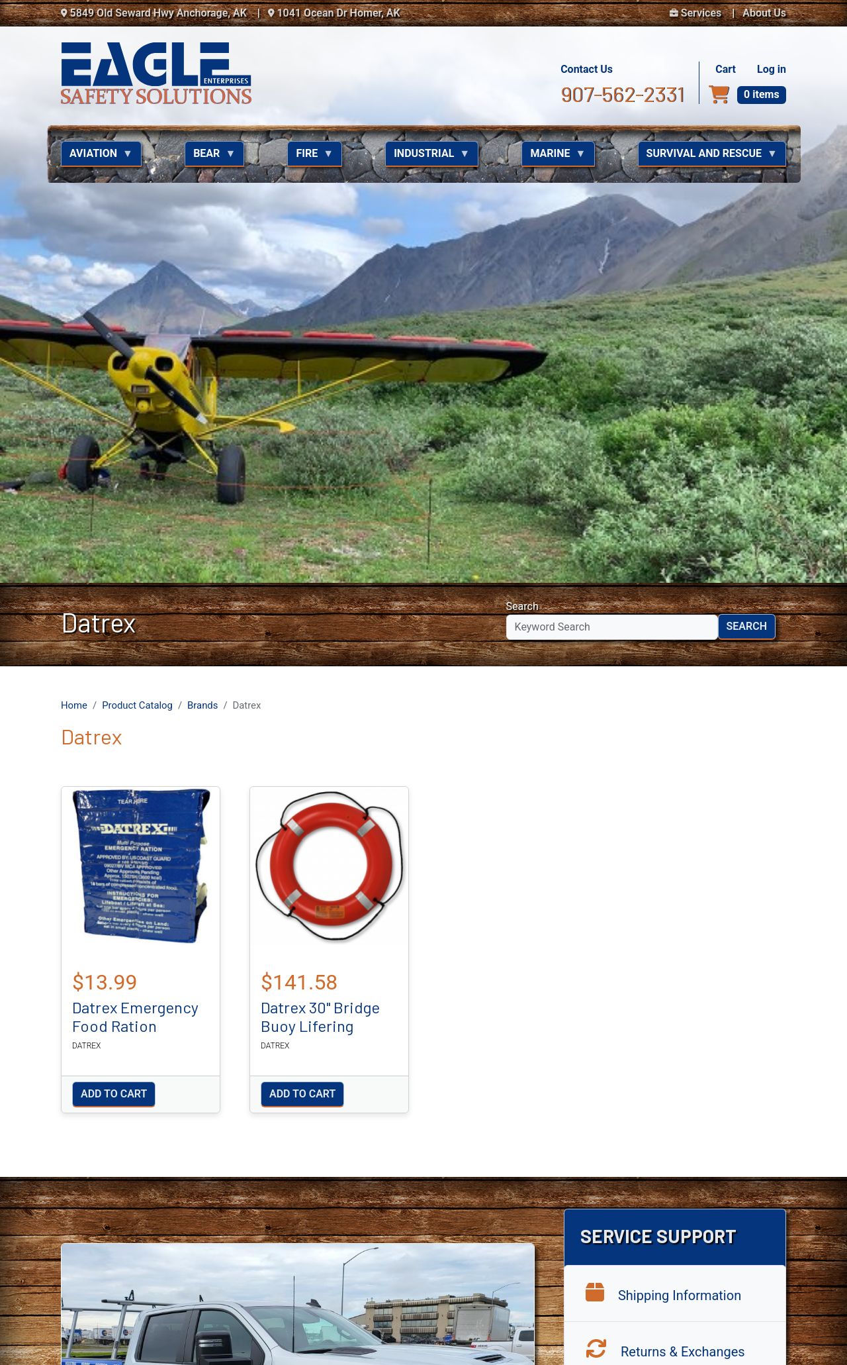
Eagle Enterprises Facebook (690, 1150)
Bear (210, 157)
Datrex (86, 497)
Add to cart (114, 546)
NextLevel (769, 1338)
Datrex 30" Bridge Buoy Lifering (320, 468)
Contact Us (586, 69)
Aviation (97, 157)
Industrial (427, 157)
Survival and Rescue (708, 157)
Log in (771, 69)
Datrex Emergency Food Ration (135, 468)
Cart (725, 69)
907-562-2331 (622, 93)
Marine (553, 157)
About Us (764, 13)
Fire (310, 157)
